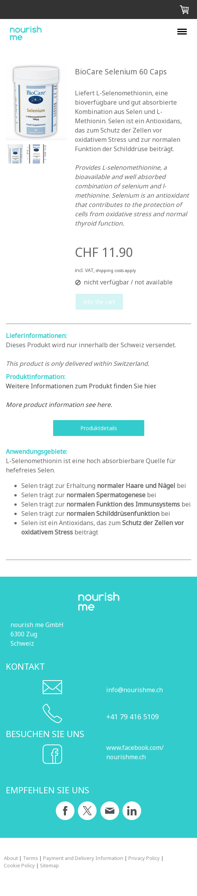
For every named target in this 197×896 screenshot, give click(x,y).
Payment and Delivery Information (83, 858)
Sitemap (49, 865)
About (11, 858)
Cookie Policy (19, 865)
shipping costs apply (116, 270)
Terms (30, 858)
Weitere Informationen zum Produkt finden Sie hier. (81, 386)
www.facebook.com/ (135, 747)
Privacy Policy (144, 858)
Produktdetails (98, 428)
